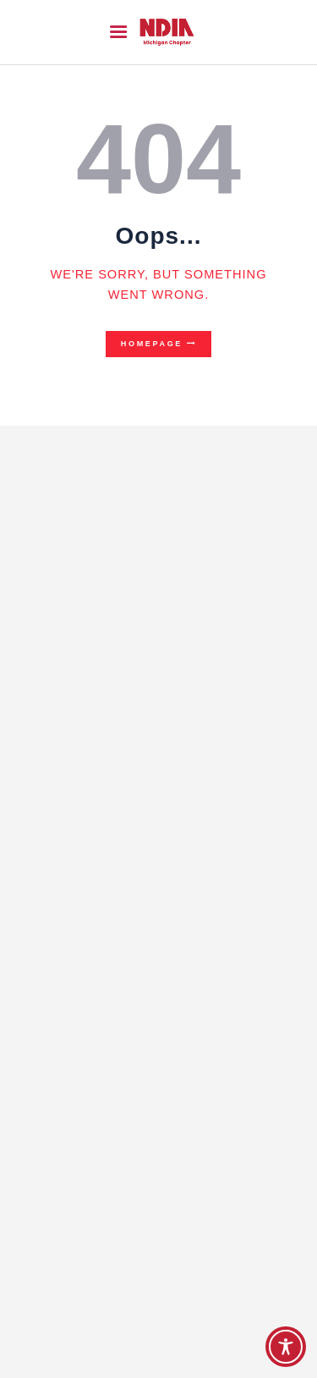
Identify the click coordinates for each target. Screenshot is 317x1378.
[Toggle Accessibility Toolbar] (285, 1346)
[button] (118, 32)
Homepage (152, 343)
